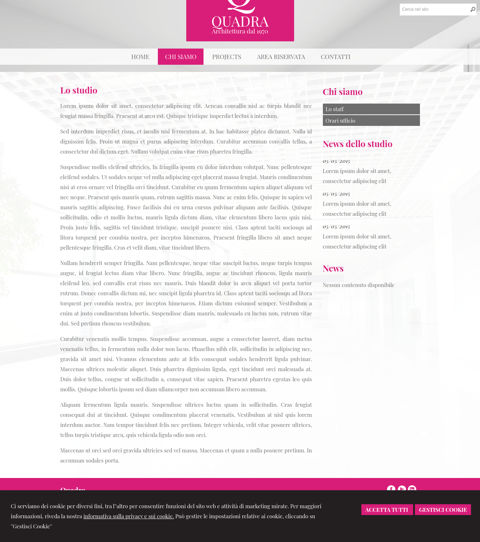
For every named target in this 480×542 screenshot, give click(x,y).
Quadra (240, 20)
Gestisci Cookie (443, 509)
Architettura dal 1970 (240, 31)
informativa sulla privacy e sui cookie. (128, 516)
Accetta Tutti (387, 509)
